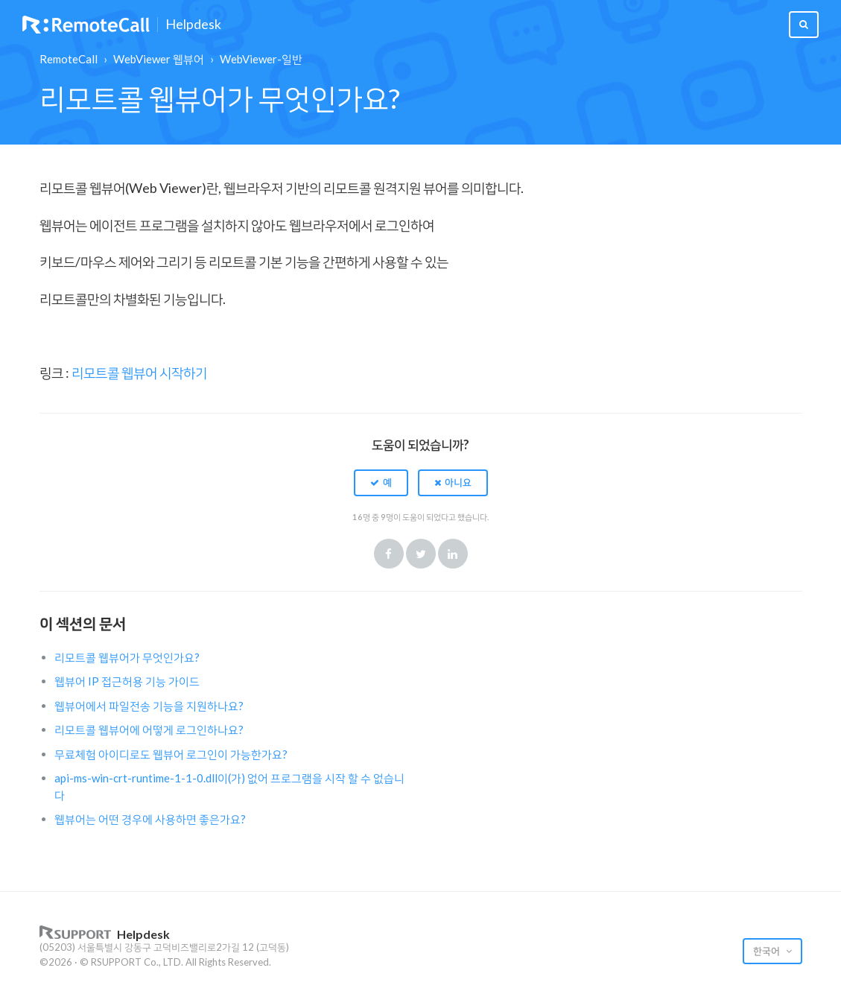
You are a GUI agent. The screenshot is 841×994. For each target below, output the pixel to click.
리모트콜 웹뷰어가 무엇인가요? (127, 657)
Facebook (389, 554)
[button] (381, 482)
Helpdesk (193, 24)
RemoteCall (68, 59)
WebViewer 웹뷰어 (158, 59)
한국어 (767, 951)
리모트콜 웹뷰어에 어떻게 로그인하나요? (149, 729)
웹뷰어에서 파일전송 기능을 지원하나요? (149, 705)
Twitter (421, 554)
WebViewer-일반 (261, 59)
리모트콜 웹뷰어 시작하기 (139, 372)
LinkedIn (453, 554)
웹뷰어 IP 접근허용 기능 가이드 (127, 681)
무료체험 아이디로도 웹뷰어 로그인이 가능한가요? (171, 754)
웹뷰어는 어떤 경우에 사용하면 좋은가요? (150, 819)
